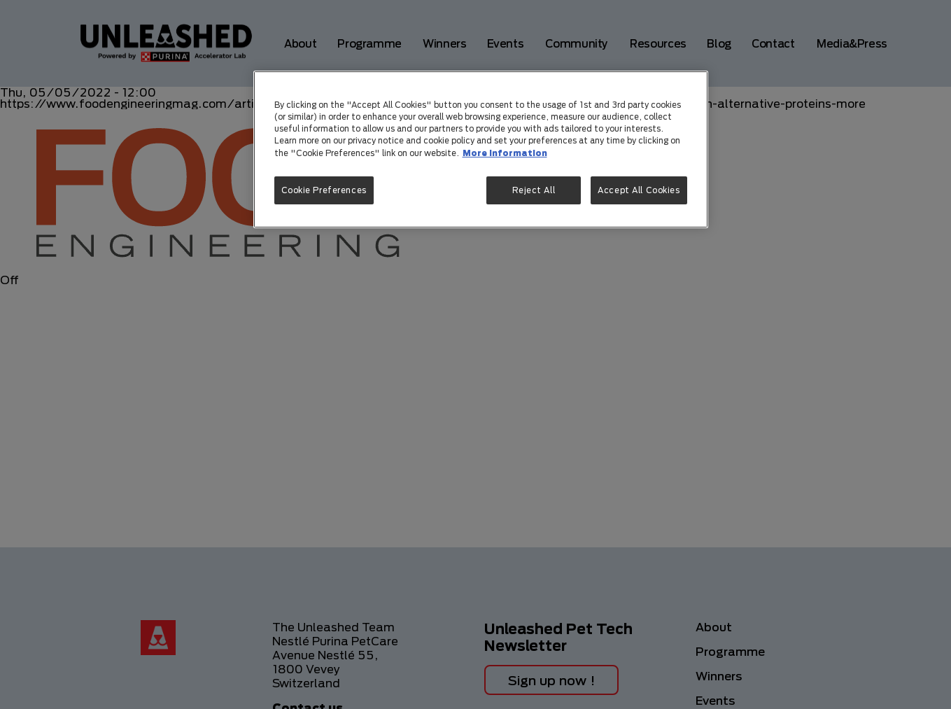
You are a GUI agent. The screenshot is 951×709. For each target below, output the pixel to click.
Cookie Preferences (324, 190)
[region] (480, 149)
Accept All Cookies (638, 190)
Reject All (534, 190)
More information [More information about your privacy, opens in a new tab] (505, 152)
